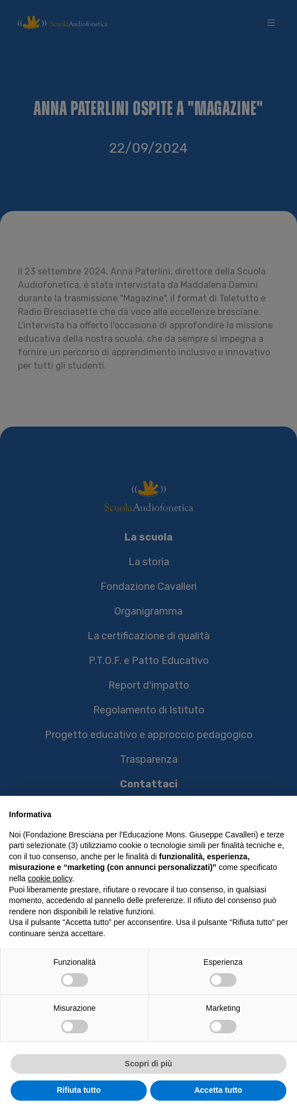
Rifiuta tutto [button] (79, 1090)
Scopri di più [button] (149, 1063)
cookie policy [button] (49, 878)
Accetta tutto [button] (218, 1090)
